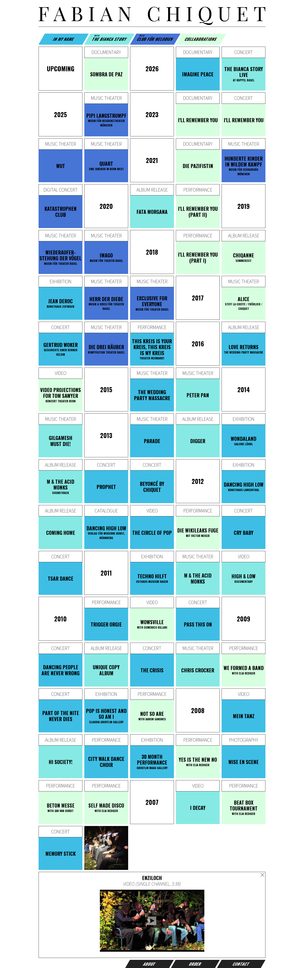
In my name (63, 39)
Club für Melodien (155, 38)
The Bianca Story (109, 38)
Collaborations (201, 39)
